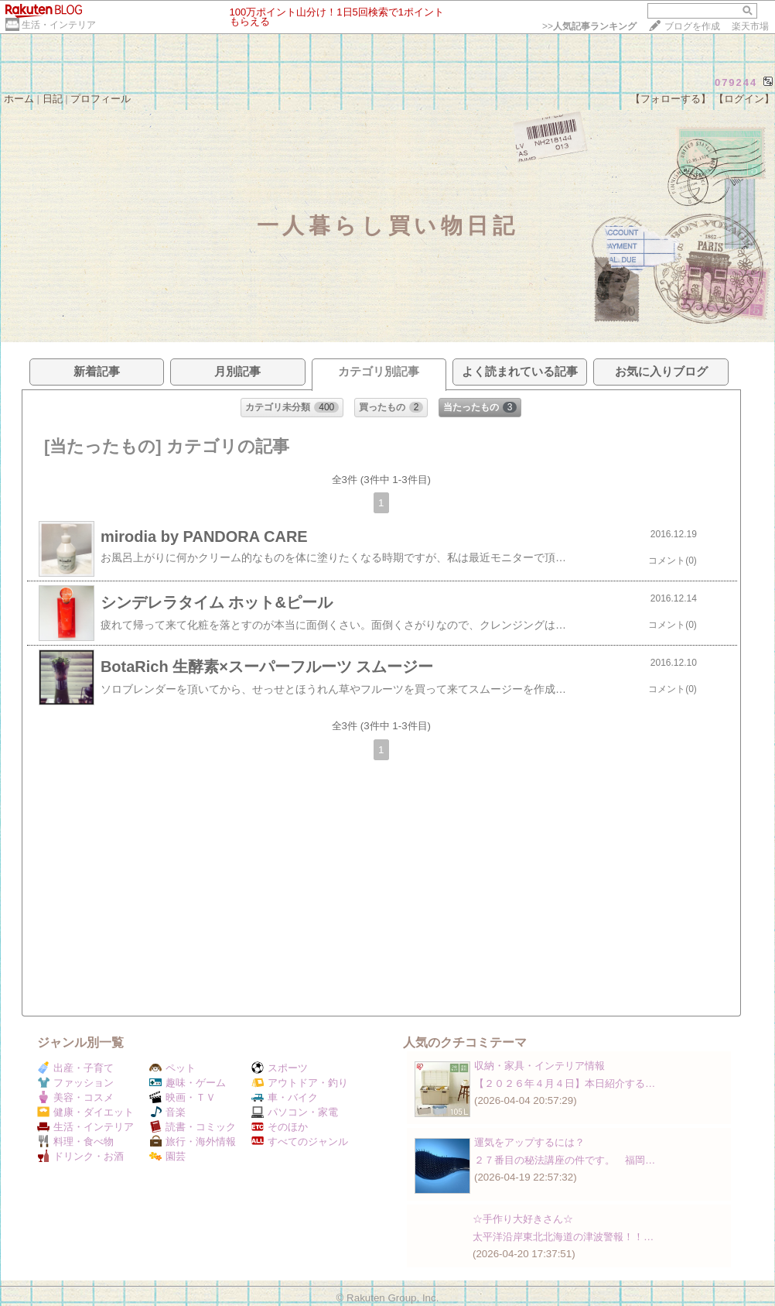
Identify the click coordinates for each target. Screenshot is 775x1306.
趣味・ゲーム (187, 1082)
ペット (172, 1068)
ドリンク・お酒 (80, 1156)
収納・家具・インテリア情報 (539, 1065)
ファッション (75, 1082)
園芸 (167, 1156)
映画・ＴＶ (182, 1097)
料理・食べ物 (75, 1141)
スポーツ (279, 1068)
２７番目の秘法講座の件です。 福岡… (564, 1160)
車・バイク (284, 1097)
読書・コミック (192, 1127)
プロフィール (100, 99)
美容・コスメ (75, 1097)
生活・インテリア (59, 24)
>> (589, 26)
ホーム (19, 99)
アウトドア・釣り (299, 1082)
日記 (53, 99)
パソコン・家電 (294, 1112)
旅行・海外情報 (192, 1141)
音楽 (167, 1112)
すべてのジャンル (299, 1141)
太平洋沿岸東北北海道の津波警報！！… (563, 1237)
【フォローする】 (670, 99)
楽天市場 (750, 26)
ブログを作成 (692, 26)
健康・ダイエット (85, 1112)
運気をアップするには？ (529, 1142)
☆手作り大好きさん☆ (523, 1219)
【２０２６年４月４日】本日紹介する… (564, 1083)
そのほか (279, 1127)
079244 (736, 82)
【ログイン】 (744, 99)
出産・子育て (75, 1068)
